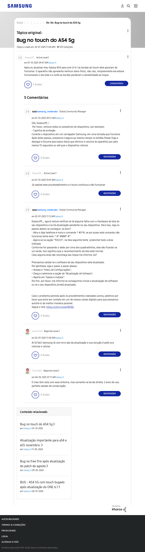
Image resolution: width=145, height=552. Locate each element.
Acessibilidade (10, 519)
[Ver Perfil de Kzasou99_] (30, 57)
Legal (5, 536)
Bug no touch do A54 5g (36, 424)
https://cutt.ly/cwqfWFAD (60, 307)
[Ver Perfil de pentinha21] (37, 331)
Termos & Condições (14, 525)
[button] (122, 56)
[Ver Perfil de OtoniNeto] (37, 370)
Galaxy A (52, 62)
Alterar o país (10, 542)
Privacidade (9, 530)
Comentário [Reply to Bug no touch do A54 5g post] (116, 83)
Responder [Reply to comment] (110, 156)
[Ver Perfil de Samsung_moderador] (47, 111)
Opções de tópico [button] (122, 30)
